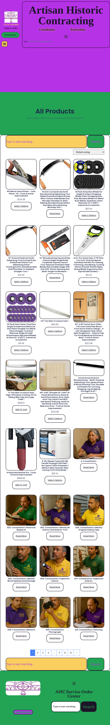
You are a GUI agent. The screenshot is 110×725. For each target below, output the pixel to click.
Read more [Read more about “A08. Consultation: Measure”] (21, 635)
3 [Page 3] (43, 652)
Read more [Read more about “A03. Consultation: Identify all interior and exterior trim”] (55, 536)
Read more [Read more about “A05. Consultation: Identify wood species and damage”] (21, 587)
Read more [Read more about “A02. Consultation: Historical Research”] (21, 536)
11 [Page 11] (59, 652)
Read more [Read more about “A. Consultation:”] (88, 467)
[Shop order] (88, 152)
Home (26, 41)
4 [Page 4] (48, 652)
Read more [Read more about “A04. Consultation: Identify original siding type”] (88, 536)
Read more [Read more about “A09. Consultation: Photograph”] (55, 638)
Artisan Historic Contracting (66, 15)
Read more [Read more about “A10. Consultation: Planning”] (88, 635)
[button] (5, 44)
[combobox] (46, 141)
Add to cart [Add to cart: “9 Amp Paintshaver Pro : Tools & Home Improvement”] (21, 484)
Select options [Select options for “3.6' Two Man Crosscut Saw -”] (55, 331)
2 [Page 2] (37, 652)
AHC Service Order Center (74, 694)
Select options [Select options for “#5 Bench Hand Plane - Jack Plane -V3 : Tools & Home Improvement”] (21, 206)
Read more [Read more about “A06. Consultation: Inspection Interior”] (55, 587)
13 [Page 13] (71, 652)
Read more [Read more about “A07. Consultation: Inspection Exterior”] (88, 587)
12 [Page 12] (65, 652)
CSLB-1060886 (11, 25)
